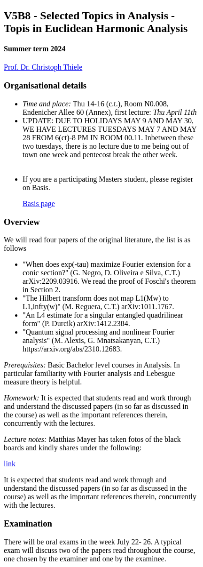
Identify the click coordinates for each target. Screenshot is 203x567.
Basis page (39, 204)
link (10, 464)
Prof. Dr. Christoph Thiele (43, 67)
